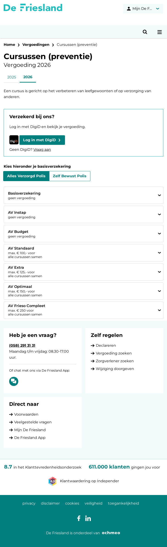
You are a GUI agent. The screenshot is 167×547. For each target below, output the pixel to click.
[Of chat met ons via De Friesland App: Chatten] (13, 381)
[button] (42, 140)
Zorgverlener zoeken (115, 361)
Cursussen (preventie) (77, 44)
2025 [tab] (11, 77)
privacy (28, 503)
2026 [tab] (27, 77)
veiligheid (93, 503)
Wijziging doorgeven (115, 369)
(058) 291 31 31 (22, 345)
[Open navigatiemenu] (159, 31)
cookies (72, 503)
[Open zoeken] (145, 31)
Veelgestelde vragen (33, 422)
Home (9, 44)
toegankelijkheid (123, 503)
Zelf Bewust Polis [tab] (69, 176)
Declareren (106, 345)
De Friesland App (30, 437)
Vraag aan (42, 149)
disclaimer (50, 503)
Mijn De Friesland (30, 430)
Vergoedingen (35, 44)
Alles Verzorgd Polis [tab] (26, 176)
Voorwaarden (26, 414)
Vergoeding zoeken (114, 353)
